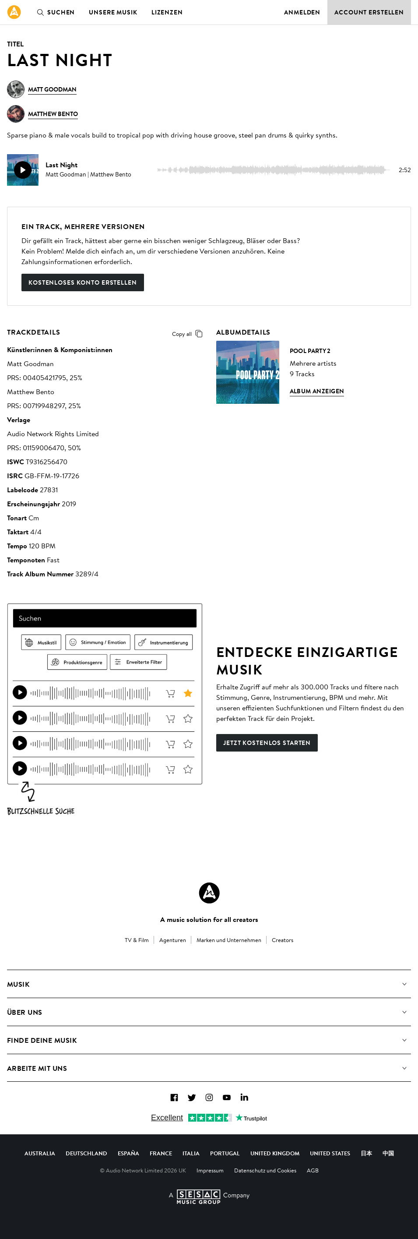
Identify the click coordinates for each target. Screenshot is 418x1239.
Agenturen (172, 940)
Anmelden (302, 12)
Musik (18, 984)
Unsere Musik (113, 12)
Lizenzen (167, 12)
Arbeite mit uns (37, 1068)
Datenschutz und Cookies (265, 1170)
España (128, 1153)
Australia (40, 1153)
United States (330, 1153)
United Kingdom (274, 1153)
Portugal (225, 1153)
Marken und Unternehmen (229, 940)
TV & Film (137, 940)
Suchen (54, 12)
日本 (366, 1153)
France (161, 1153)
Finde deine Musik (42, 1040)
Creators (282, 940)
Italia (191, 1153)
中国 (388, 1153)
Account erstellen (369, 12)
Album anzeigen (317, 391)
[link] (14, 12)
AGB (313, 1170)
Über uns (24, 1012)
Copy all (189, 334)
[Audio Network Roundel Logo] (209, 893)
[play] (23, 170)
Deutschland (86, 1153)
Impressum (210, 1170)
